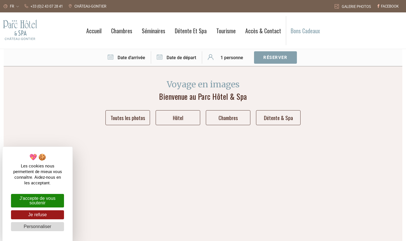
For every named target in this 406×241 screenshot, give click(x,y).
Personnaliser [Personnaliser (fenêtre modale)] (37, 226)
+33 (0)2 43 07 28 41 (240, 174)
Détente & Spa (278, 117)
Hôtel (178, 117)
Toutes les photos (128, 117)
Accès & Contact (235, 183)
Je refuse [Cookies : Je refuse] (37, 214)
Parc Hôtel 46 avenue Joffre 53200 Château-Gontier (170, 178)
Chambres (228, 117)
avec (255, 209)
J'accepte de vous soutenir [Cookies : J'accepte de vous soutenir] (37, 200)
